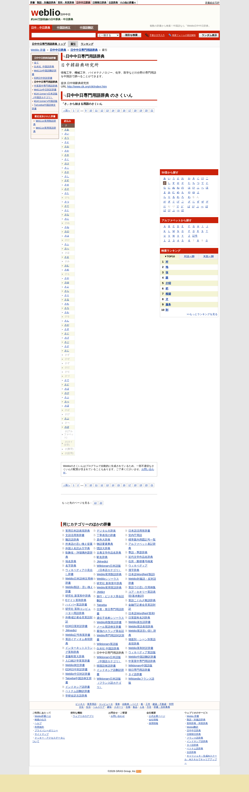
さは (66, 235)
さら (66, 291)
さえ (66, 142)
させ (66, 184)
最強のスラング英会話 (110, 631)
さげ (66, 337)
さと (66, 210)
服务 (168, 304)
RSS (139, 771)
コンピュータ (106, 704)
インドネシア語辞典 (197, 741)
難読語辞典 (72, 539)
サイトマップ (42, 734)
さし (66, 176)
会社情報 (153, 719)
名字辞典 (70, 565)
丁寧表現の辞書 (106, 535)
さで (66, 380)
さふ (66, 244)
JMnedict (71, 630)
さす (66, 180)
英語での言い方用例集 (142, 587)
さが (66, 325)
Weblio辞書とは (43, 716)
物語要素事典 (105, 543)
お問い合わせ (118, 716)
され (66, 303)
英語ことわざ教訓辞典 (142, 600)
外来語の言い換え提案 (79, 543)
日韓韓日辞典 (99, 2)
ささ (66, 172)
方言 (149, 707)
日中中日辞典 (83, 2)
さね (66, 227)
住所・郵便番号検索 (140, 561)
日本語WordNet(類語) (141, 574)
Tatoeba (102, 605)
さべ (66, 401)
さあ (66, 129)
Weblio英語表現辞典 (140, 626)
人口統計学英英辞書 (77, 660)
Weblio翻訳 (192, 727)
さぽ (66, 427)
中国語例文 (63, 27)
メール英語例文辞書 (109, 626)
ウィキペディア (137, 565)
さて (66, 206)
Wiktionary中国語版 (140, 665)
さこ (66, 167)
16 (124, 110)
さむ (66, 265)
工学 (148, 704)
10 (90, 110)
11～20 (189, 256)
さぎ (66, 329)
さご (66, 342)
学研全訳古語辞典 (76, 695)
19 (140, 110)
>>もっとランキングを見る (202, 314)
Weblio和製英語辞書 (109, 622)
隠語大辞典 (103, 548)
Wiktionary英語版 (107, 644)
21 (152, 110)
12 (102, 110)
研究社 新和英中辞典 (109, 583)
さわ (66, 312)
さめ (66, 269)
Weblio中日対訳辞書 (77, 673)
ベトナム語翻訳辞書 (77, 691)
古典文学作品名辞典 (109, 552)
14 (113, 110)
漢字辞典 (133, 570)
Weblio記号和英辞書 (77, 634)
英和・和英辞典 (66, 2)
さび (66, 393)
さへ (66, 248)
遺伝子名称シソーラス (110, 617)
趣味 (109, 707)
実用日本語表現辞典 (77, 530)
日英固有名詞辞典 (139, 617)
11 (96, 110)
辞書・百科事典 (162, 707)
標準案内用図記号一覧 (142, 539)
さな (66, 214)
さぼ (66, 405)
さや (66, 278)
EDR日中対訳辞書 (76, 669)
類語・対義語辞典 (46, 2)
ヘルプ (38, 723)
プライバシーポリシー (46, 730)
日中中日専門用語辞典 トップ (49, 43)
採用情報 (153, 723)
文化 (81, 707)
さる (66, 299)
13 (107, 110)
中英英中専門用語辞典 (142, 661)
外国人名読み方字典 (77, 548)
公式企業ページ (157, 716)
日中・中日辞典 (40, 27)
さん (66, 320)
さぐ (66, 333)
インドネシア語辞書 (77, 686)
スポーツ (118, 707)
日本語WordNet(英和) (141, 613)
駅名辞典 (102, 557)
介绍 (168, 283)
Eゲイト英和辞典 (75, 600)
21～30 (208, 256)
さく (66, 159)
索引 (73, 43)
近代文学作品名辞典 (140, 556)
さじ (66, 350)
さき (66, 155)
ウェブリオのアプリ (83, 716)
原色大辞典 (103, 539)
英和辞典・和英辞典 (197, 723)
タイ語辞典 (192, 745)
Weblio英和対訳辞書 (140, 648)
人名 (142, 707)
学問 (171, 704)
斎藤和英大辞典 (74, 656)
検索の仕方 (40, 719)
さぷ (66, 418)
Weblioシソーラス (108, 578)
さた (66, 193)
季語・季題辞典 (137, 552)
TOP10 (169, 256)
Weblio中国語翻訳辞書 (142, 656)
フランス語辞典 (195, 738)
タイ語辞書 (135, 674)
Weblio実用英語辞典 (109, 587)
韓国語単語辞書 (106, 665)
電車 (117, 704)
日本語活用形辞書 (139, 530)
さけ (66, 163)
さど (66, 384)
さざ (66, 346)
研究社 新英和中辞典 (78, 595)
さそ (66, 189)
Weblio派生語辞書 (139, 622)
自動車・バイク (130, 704)
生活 (88, 707)
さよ (66, 286)
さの (66, 231)
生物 (128, 707)
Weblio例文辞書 (75, 665)
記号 (194, 235)
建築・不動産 (160, 704)
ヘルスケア (99, 707)
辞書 (32, 2)
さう (66, 138)
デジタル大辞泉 (106, 530)
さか (66, 150)
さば (66, 388)
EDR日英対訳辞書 (76, 626)
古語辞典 (113, 2)
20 (146, 110)
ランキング (87, 43)
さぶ (66, 397)
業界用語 (91, 704)
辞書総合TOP (212, 2)
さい (66, 133)
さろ (66, 308)
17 (129, 110)
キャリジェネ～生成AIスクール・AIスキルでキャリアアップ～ (200, 759)
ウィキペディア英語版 (142, 652)
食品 (135, 707)
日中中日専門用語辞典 (84, 49)
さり (66, 295)
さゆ (66, 282)
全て (36, 62)
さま (66, 257)
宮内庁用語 (135, 535)
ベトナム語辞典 (195, 748)
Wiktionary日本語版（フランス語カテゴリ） (109, 683)
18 (135, 110)
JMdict (101, 592)
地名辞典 (70, 561)
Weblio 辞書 (38, 49)
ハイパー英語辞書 (76, 604)
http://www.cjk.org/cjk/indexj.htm (87, 86)
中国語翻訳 (86, 27)
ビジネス (80, 704)
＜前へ (66, 110)
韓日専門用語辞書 (139, 669)
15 (118, 110)
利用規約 (39, 727)
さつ (66, 201)
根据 (168, 293)
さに (66, 218)
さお (66, 146)
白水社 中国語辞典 (108, 648)
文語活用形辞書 (74, 535)
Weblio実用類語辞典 (109, 574)
